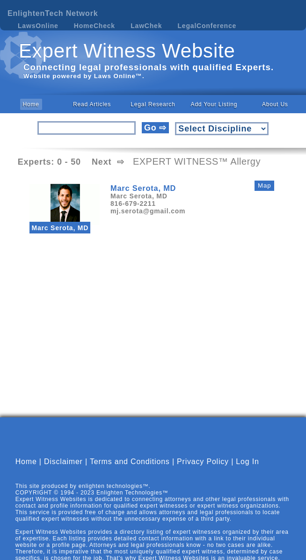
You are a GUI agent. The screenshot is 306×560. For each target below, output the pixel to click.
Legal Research (153, 104)
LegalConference (207, 25)
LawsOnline (38, 25)
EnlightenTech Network (52, 13)
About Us (275, 104)
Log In (247, 461)
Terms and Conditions (130, 461)
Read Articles (92, 104)
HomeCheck (94, 25)
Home (31, 104)
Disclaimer (63, 461)
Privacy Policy (203, 461)
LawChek (146, 25)
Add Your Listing (214, 104)
